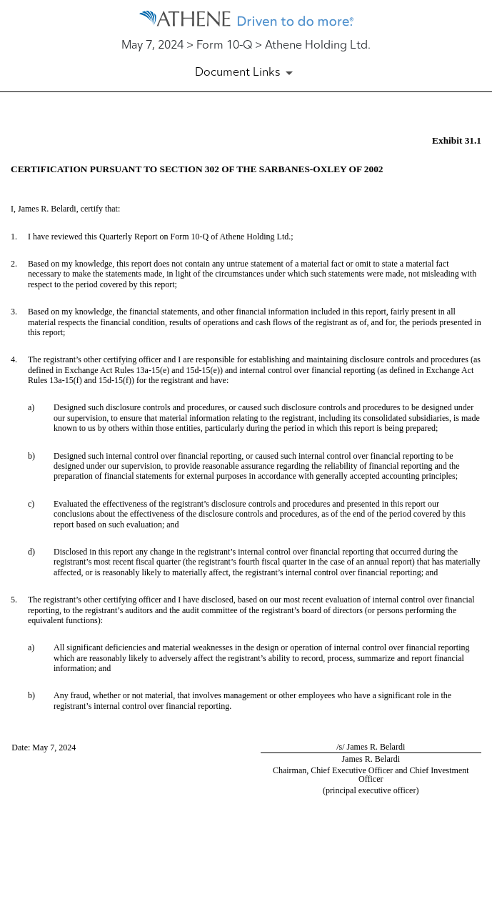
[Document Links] (246, 73)
